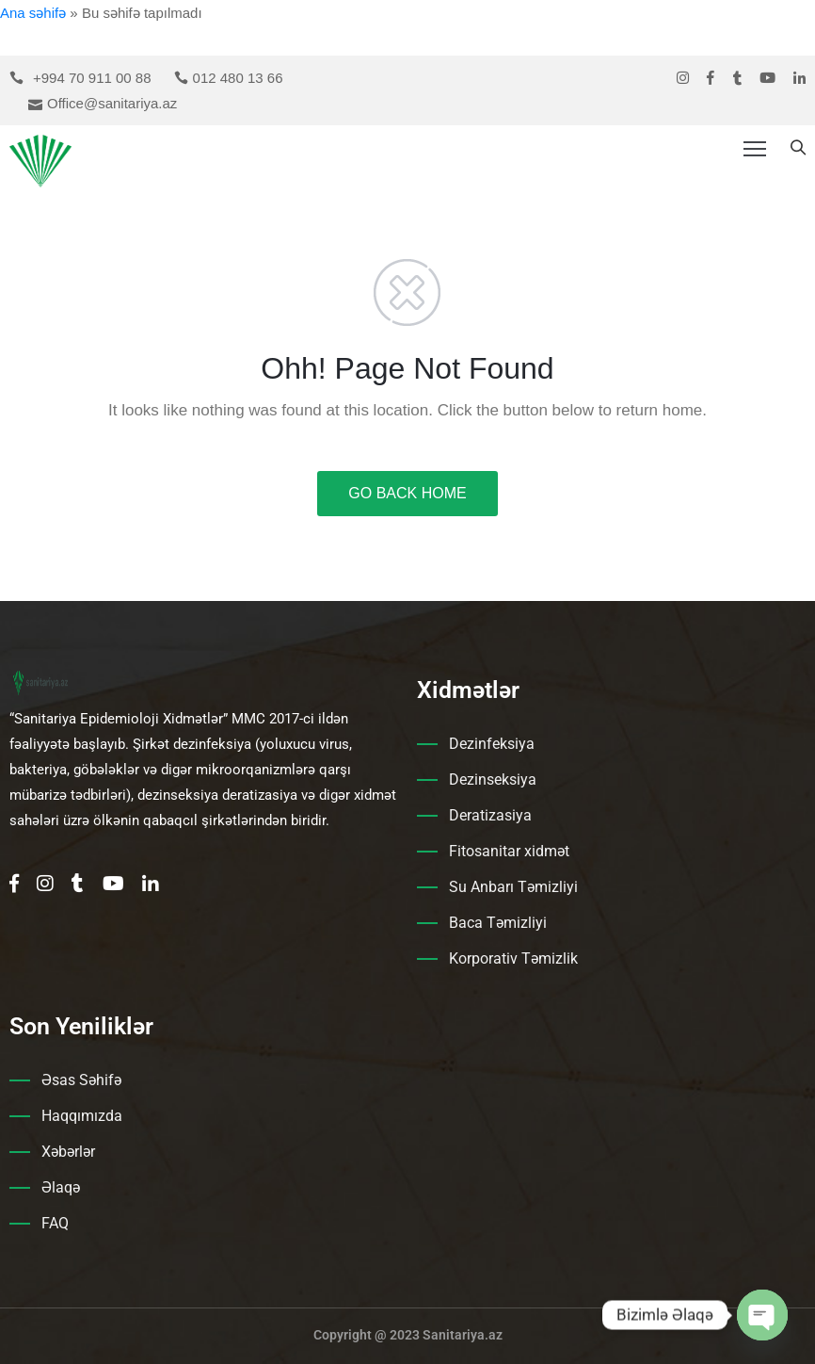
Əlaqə (60, 1187)
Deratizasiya (490, 815)
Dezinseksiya (492, 779)
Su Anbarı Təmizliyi (513, 887)
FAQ (55, 1223)
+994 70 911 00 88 (92, 78)
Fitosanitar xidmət (509, 851)
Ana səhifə (33, 13)
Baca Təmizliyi (498, 923)
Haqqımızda (81, 1116)
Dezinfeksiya (492, 744)
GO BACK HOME (407, 493)
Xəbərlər (68, 1152)
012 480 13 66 (238, 78)
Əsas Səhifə (81, 1080)
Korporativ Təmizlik (513, 958)
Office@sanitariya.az (112, 103)
